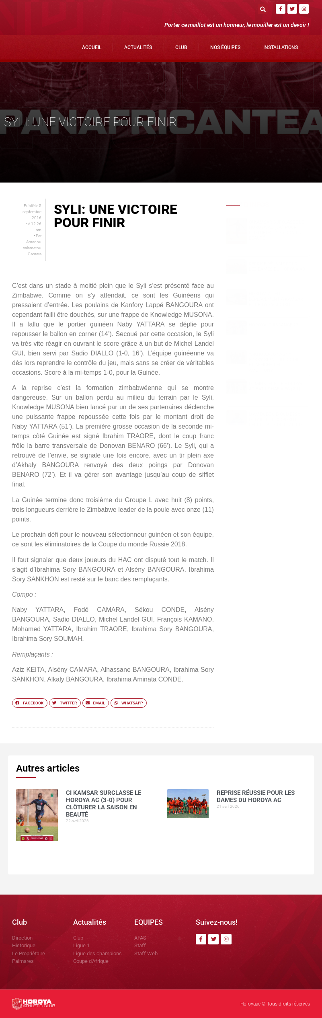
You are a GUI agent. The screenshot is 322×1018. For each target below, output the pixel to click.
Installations (280, 47)
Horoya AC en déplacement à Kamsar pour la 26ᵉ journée (276, 299)
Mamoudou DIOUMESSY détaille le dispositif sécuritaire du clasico (275, 419)
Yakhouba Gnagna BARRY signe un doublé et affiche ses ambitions (275, 362)
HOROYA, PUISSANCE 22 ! (275, 325)
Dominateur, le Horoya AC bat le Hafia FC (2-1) (275, 386)
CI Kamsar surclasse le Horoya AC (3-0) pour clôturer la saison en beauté (276, 230)
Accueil (91, 47)
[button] (263, 9)
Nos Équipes (225, 47)
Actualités (138, 47)
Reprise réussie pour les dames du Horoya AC (277, 266)
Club (181, 47)
